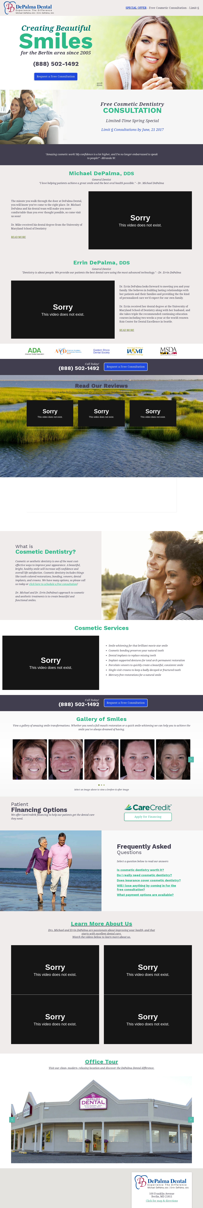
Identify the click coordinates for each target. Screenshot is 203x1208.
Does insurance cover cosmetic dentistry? (149, 880)
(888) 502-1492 (56, 63)
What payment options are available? (145, 895)
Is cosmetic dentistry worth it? (140, 870)
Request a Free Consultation (56, 76)
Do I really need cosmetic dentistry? (144, 875)
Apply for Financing (147, 816)
